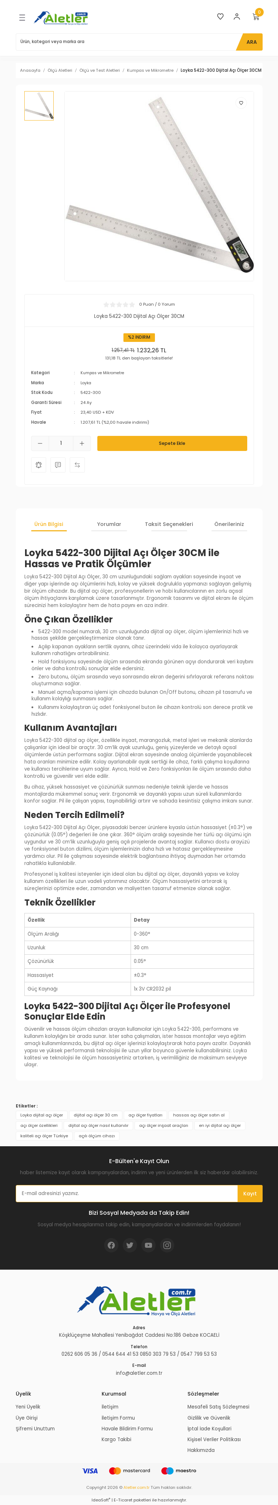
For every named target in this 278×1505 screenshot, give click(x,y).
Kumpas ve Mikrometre (104, 373)
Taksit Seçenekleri (169, 524)
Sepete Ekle (172, 443)
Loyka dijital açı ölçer (41, 1115)
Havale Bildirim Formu (127, 1428)
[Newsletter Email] (139, 1193)
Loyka (86, 383)
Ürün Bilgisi (48, 524)
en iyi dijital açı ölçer (220, 1125)
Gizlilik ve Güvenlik (208, 1417)
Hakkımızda (201, 1450)
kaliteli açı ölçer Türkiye (44, 1136)
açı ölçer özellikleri (39, 1125)
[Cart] (256, 16)
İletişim (110, 1406)
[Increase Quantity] (82, 443)
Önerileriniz (229, 524)
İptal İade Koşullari (209, 1428)
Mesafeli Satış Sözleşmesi (218, 1406)
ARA (252, 42)
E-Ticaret (123, 1500)
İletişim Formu (118, 1417)
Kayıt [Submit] (250, 1193)
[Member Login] (236, 16)
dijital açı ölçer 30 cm (96, 1115)
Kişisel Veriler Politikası (214, 1439)
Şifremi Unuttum (35, 1428)
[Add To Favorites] (241, 102)
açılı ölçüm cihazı (97, 1136)
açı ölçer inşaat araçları (163, 1125)
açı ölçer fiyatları (145, 1115)
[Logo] (62, 18)
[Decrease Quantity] (40, 443)
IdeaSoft (101, 1500)
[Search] (139, 42)
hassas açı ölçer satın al (199, 1115)
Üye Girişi (27, 1417)
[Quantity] (61, 443)
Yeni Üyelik (28, 1406)
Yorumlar (109, 524)
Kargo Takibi (116, 1439)
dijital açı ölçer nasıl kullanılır (98, 1125)
